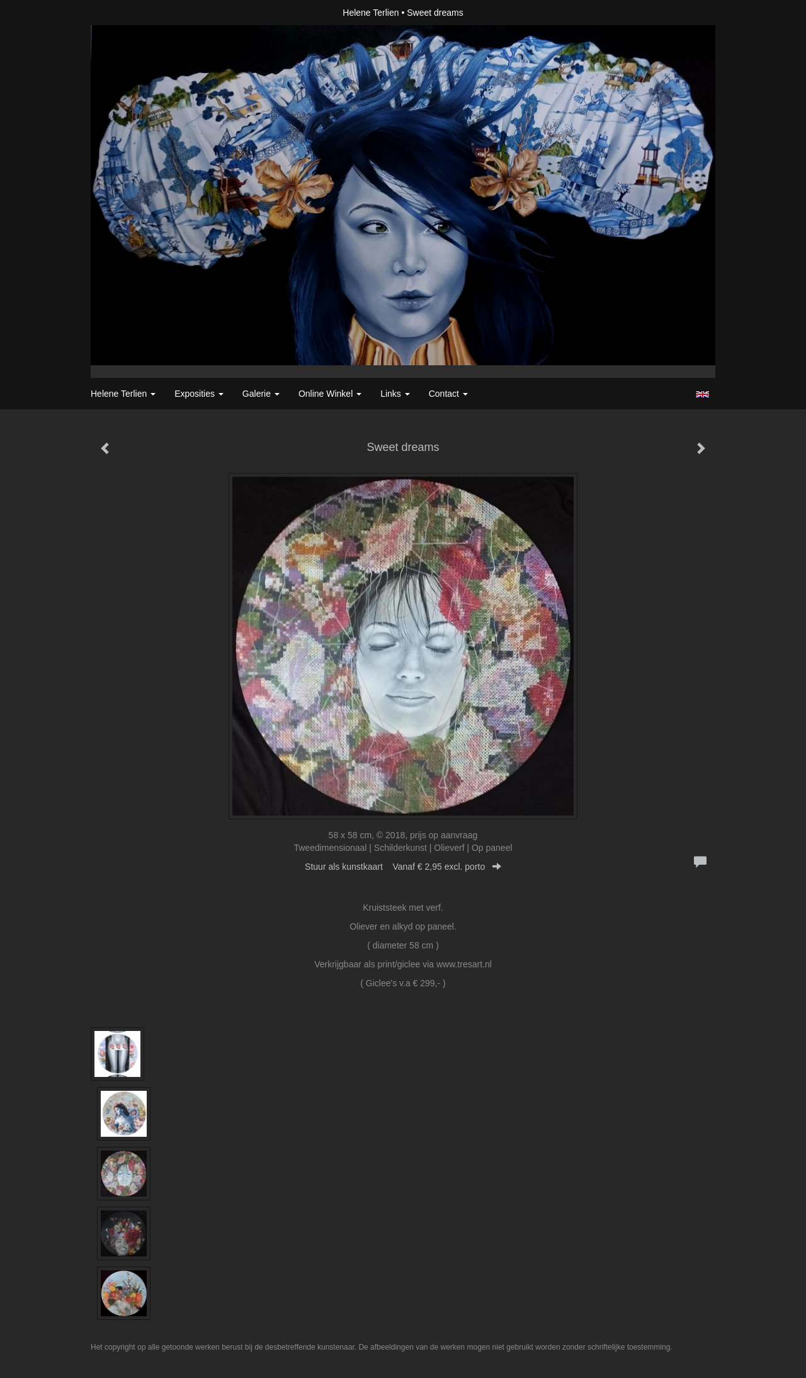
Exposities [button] (199, 394)
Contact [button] (448, 394)
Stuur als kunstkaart (403, 867)
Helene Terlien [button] (123, 394)
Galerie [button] (261, 394)
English (702, 394)
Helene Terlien (371, 13)
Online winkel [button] (329, 394)
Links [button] (395, 394)
